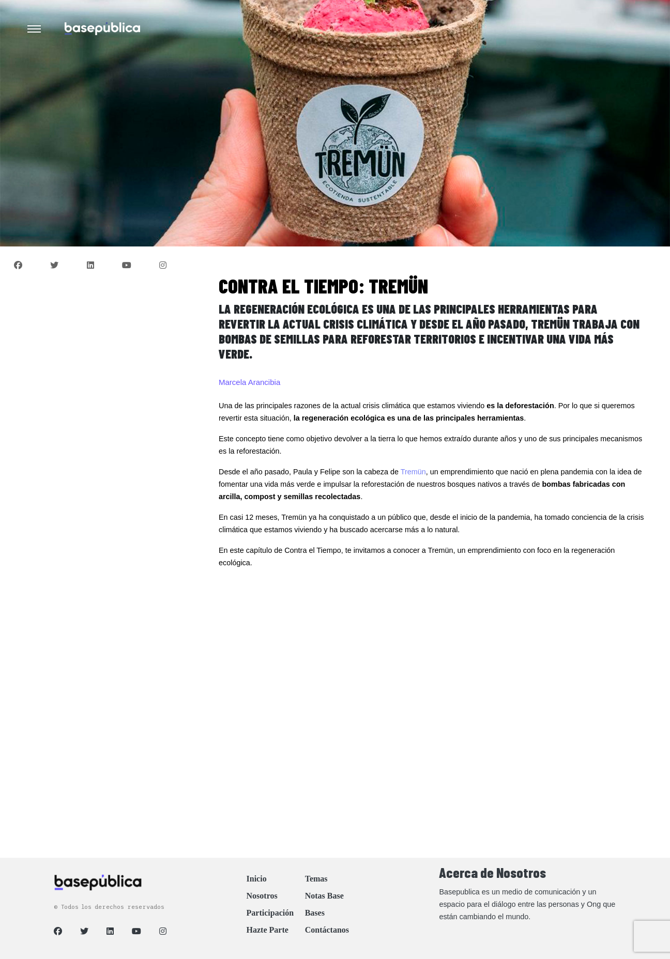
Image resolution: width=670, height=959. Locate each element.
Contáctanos (327, 929)
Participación (270, 912)
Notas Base (324, 895)
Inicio (257, 878)
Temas (316, 878)
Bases (315, 912)
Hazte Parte (267, 929)
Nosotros (262, 895)
